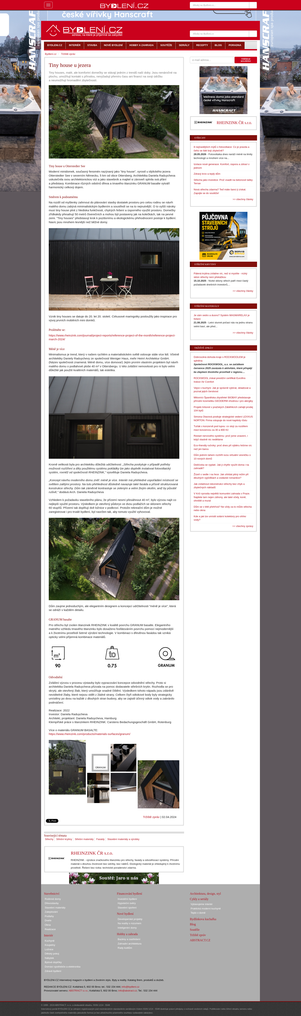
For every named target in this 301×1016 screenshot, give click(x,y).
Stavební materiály (55, 907)
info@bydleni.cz (130, 986)
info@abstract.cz (127, 990)
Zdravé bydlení (53, 971)
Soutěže (195, 929)
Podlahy (49, 916)
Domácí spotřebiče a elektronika (62, 966)
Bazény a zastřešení (129, 939)
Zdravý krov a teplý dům (207, 173)
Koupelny (50, 945)
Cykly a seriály (199, 899)
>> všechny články (243, 199)
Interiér (48, 935)
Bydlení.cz (50, 54)
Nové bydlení (125, 913)
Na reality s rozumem (129, 923)
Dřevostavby (52, 903)
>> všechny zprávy (242, 526)
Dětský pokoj (52, 953)
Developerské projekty (130, 919)
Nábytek (49, 958)
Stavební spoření (127, 907)
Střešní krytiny (64, 839)
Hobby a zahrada (127, 934)
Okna (48, 924)
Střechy (49, 839)
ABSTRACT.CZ (200, 940)
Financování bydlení (129, 893)
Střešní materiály (84, 839)
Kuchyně (50, 940)
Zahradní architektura (129, 943)
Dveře (48, 920)
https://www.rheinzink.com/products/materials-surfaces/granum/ (89, 734)
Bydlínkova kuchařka (203, 919)
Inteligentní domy (127, 927)
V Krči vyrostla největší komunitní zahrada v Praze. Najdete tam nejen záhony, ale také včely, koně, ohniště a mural (222, 497)
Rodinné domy (53, 899)
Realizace (50, 929)
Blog (193, 924)
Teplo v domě (198, 912)
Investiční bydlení (127, 899)
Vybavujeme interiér (202, 904)
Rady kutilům (125, 947)
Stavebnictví (51, 893)
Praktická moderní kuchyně (206, 908)
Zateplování (51, 911)
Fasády (100, 839)
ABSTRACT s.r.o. (78, 990)
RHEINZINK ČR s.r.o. (92, 853)
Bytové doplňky (53, 962)
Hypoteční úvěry (127, 903)
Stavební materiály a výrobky (123, 839)
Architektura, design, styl (205, 893)
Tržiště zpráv (151, 817)
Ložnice (49, 949)
